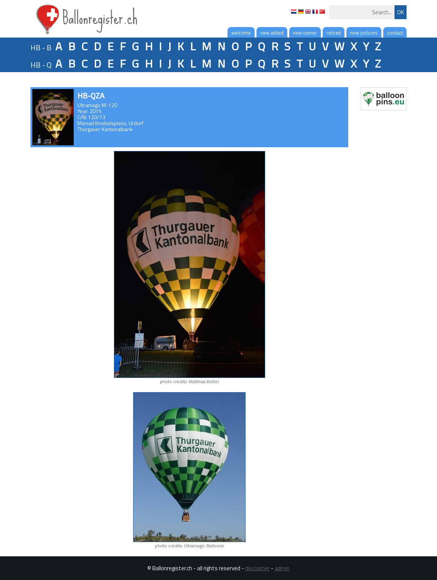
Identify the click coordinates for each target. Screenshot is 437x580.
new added (272, 32)
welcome (241, 32)
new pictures (364, 32)
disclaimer (257, 568)
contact (395, 32)
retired (333, 32)
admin (282, 568)
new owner (305, 32)
